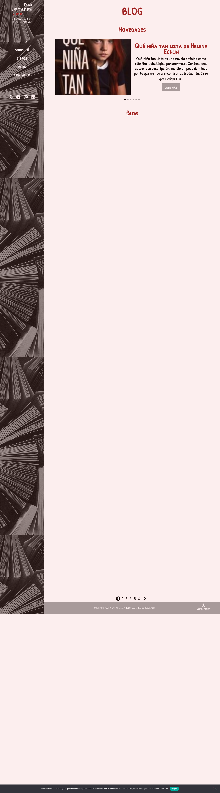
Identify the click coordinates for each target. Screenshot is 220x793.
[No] (215, 788)
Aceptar (174, 789)
